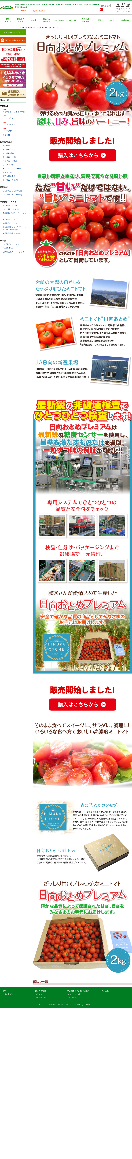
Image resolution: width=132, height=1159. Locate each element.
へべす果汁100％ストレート (14, 209)
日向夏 (98, 20)
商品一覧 (29, 27)
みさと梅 (72, 20)
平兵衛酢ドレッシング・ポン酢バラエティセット (14, 228)
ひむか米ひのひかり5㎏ (12, 194)
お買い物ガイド (39, 10)
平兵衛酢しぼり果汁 (11, 205)
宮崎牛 (33, 20)
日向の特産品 (6, 141)
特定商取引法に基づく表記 (78, 991)
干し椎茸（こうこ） (11, 180)
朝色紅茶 (6, 145)
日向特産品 (124, 20)
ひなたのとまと (20, 20)
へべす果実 (59, 20)
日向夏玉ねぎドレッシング (13, 252)
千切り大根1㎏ (8, 172)
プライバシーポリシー (76, 994)
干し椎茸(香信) (8, 153)
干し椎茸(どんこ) (9, 149)
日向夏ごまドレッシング (13, 244)
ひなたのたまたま (85, 20)
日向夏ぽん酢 (8, 248)
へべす (111, 20)
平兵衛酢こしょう (10, 219)
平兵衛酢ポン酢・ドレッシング (14, 214)
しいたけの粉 (8, 164)
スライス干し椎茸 (10, 161)
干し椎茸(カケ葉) (9, 157)
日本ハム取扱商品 (46, 20)
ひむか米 (4, 186)
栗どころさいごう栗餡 (12, 168)
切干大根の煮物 (9, 176)
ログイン (38, 994)
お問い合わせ (105, 991)
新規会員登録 (40, 991)
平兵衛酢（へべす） (9, 201)
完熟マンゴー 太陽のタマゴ (14, 110)
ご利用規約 (71, 997)
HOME (24, 10)
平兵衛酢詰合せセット (12, 233)
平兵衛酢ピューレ (10, 223)
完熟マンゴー (7, 20)
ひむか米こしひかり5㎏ (12, 190)
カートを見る (40, 997)
